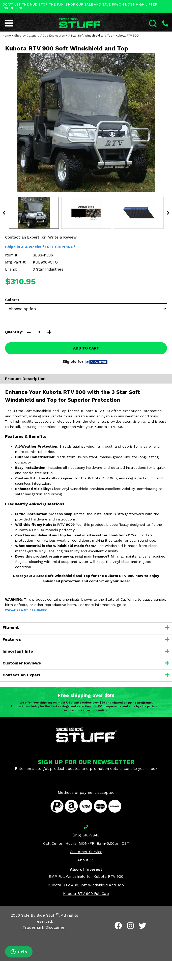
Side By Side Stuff (40, 915)
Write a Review (62, 237)
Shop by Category (26, 35)
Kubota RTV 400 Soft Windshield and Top (86, 885)
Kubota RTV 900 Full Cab (86, 893)
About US (86, 860)
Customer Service (86, 852)
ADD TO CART (86, 348)
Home (7, 35)
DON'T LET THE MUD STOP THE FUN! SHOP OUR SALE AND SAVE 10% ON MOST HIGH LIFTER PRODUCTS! (80, 6)
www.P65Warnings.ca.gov (26, 609)
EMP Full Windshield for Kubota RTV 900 (86, 876)
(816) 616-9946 (86, 835)
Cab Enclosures (54, 35)
